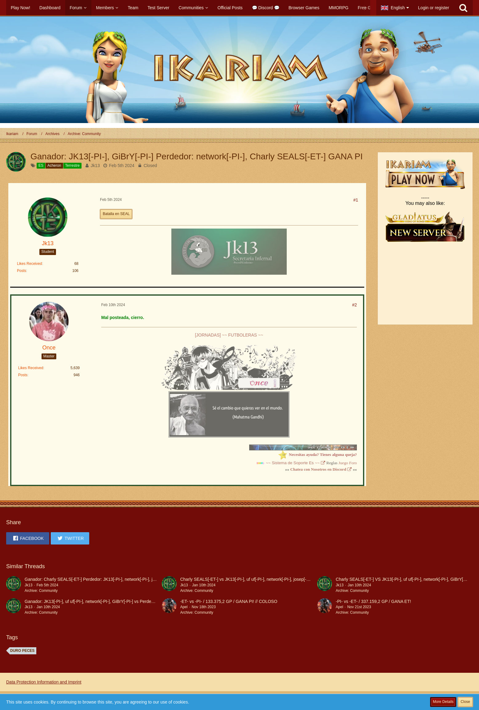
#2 (354, 304)
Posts (21, 271)
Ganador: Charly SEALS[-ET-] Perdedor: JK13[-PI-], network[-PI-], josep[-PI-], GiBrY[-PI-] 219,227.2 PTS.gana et (132, 579)
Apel (184, 607)
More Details (443, 702)
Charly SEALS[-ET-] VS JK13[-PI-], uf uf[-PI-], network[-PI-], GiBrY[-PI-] (403, 579)
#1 (355, 199)
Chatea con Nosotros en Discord (318, 469)
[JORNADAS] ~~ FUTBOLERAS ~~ (229, 335)
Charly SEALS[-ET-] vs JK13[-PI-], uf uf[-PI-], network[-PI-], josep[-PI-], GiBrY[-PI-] (258, 579)
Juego (343, 463)
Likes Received (29, 263)
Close (465, 702)
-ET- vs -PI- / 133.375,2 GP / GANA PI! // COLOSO (228, 601)
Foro (353, 463)
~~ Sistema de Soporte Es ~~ (293, 463)
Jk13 (95, 165)
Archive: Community (41, 590)
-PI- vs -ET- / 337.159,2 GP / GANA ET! (373, 601)
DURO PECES (22, 650)
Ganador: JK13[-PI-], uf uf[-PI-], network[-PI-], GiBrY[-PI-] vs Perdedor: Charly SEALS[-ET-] (111, 601)
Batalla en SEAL (116, 214)
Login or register (433, 7)
